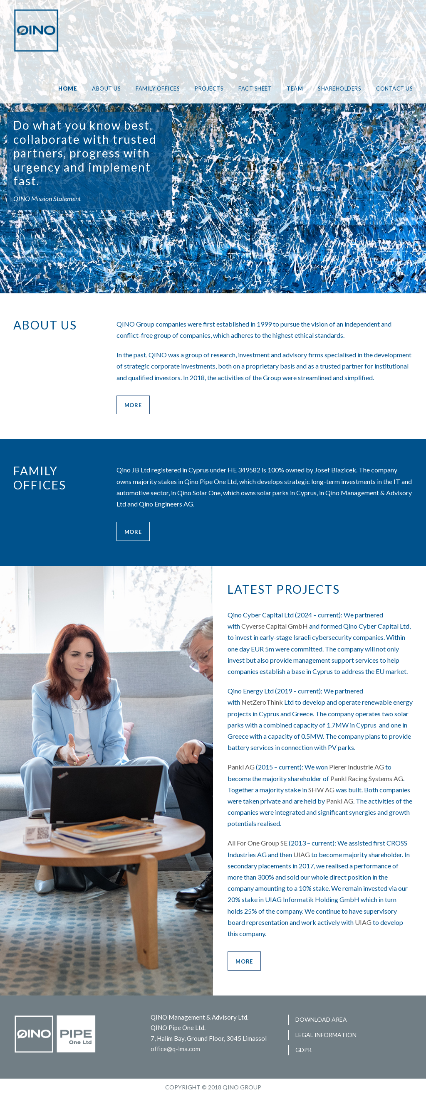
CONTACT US (394, 88)
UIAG (331, 876)
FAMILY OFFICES (149, 88)
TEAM (291, 88)
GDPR (303, 1070)
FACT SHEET (250, 88)
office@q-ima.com (176, 1070)
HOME (57, 88)
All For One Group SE (260, 864)
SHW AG (337, 811)
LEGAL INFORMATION (325, 1055)
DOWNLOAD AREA (321, 1040)
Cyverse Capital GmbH (275, 636)
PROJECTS (202, 88)
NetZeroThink (261, 724)
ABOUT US (95, 88)
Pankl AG (241, 788)
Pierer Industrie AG (362, 788)
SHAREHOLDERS (337, 88)
